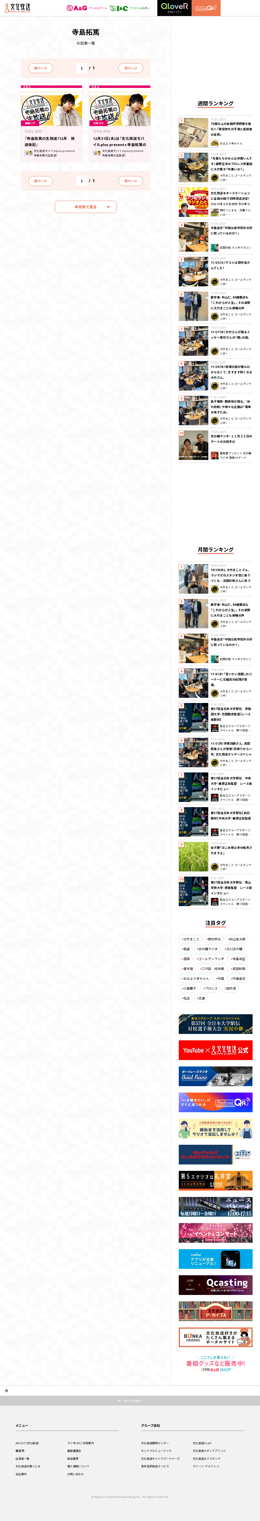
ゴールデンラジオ (211, 958)
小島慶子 (189, 988)
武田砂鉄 (239, 968)
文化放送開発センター (156, 1443)
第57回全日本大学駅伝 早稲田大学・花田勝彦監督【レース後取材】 (231, 714)
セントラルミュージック (157, 1450)
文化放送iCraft (203, 1443)
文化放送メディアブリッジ (211, 1450)
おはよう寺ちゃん (196, 978)
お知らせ (100, 122)
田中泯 (231, 988)
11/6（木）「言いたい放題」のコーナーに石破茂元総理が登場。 (231, 679)
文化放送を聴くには (29, 1466)
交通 (201, 998)
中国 (221, 978)
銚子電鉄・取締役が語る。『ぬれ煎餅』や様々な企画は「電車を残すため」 (231, 406)
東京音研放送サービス (156, 1466)
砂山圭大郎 (237, 939)
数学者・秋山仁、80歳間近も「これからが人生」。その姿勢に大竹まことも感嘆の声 (230, 302)
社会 (186, 998)
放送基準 (73, 1458)
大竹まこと (191, 939)
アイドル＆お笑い (127, 8)
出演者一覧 (23, 1458)
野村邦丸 (214, 939)
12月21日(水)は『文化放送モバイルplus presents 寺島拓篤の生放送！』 (118, 144)
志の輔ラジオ (208, 949)
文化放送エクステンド (208, 1458)
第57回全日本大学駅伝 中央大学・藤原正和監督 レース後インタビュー (231, 783)
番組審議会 (74, 1450)
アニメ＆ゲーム (81, 8)
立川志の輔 (234, 949)
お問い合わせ (76, 1474)
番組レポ (31, 122)
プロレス (211, 988)
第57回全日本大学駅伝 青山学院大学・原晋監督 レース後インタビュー (231, 887)
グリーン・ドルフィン (207, 1466)
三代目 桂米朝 (213, 968)
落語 (186, 958)
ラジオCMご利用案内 (81, 1443)
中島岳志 (239, 978)
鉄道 (186, 949)
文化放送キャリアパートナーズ (162, 1458)
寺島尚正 (239, 958)
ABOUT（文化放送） (28, 1443)
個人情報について (79, 1466)
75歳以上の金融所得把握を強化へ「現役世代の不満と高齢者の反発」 (231, 129)
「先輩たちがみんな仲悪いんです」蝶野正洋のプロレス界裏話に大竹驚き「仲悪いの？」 (231, 163)
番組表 (20, 1450)
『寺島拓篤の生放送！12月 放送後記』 (51, 141)
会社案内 (22, 1474)
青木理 (188, 968)
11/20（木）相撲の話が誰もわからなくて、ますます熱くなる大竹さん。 (231, 372)
